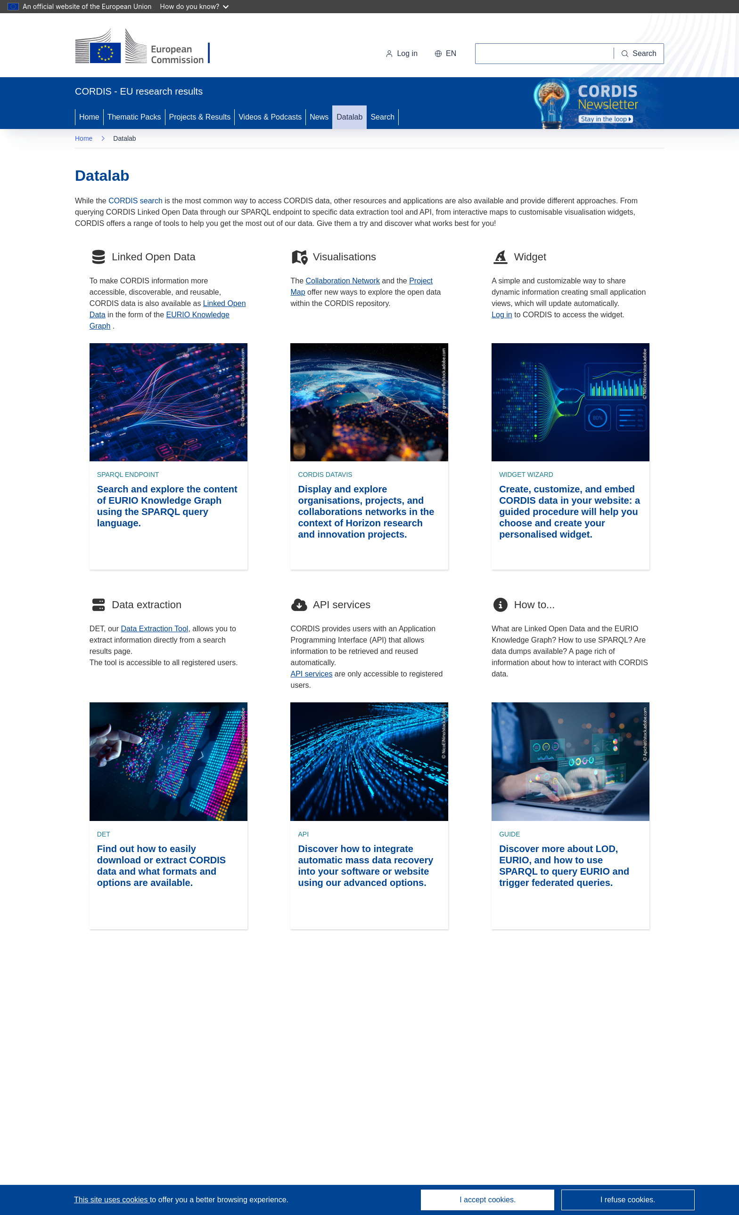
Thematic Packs (134, 117)
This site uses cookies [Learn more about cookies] (112, 1200)
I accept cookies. (488, 1200)
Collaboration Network (343, 281)
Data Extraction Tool (155, 629)
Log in (402, 53)
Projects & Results (200, 117)
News (319, 117)
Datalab (349, 117)
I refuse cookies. (628, 1200)
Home (89, 117)
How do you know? (194, 6)
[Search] (639, 53)
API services (311, 674)
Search (382, 117)
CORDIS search (135, 201)
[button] (445, 53)
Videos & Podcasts (270, 117)
